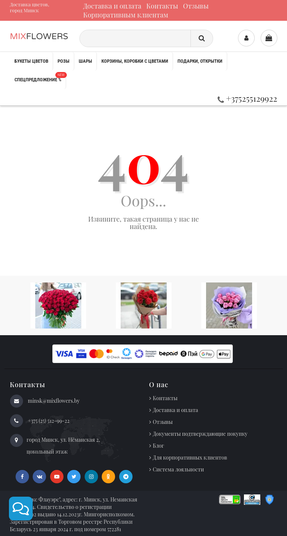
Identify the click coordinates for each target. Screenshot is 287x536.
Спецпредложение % (40, 77)
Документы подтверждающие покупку (200, 433)
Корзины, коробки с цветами (134, 61)
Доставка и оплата (112, 5)
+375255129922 (247, 98)
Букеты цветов (31, 61)
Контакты (162, 5)
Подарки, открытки (199, 61)
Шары (85, 61)
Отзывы (196, 5)
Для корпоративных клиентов (190, 457)
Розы (63, 61)
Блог (158, 445)
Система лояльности (178, 469)
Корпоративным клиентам (125, 14)
